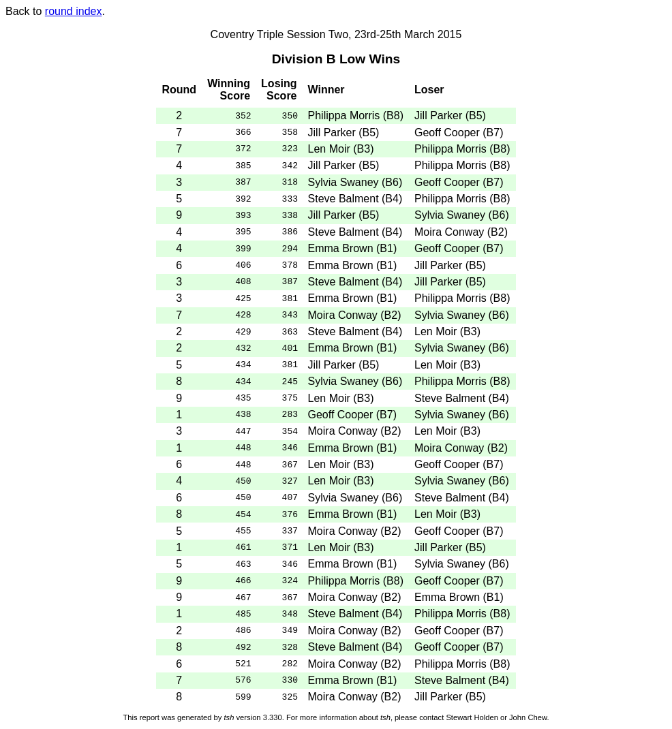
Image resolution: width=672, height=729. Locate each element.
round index (73, 11)
